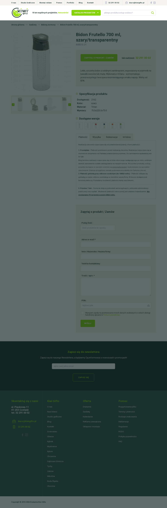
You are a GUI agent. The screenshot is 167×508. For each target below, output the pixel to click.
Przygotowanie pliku (127, 407)
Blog (80, 3)
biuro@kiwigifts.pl (136, 3)
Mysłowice (52, 446)
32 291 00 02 (113, 3)
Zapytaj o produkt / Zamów (99, 58)
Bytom (50, 451)
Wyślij (87, 323)
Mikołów (51, 476)
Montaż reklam (45, 3)
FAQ (120, 441)
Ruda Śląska (52, 481)
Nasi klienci (52, 412)
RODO (121, 431)
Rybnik (50, 441)
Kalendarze (88, 417)
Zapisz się (83, 377)
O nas (13, 3)
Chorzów (51, 486)
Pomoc (59, 3)
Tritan (94, 107)
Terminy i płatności (127, 412)
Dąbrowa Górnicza (55, 461)
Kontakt (90, 3)
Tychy (49, 466)
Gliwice (50, 436)
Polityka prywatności (127, 436)
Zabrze (50, 471)
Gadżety (86, 412)
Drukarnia (87, 407)
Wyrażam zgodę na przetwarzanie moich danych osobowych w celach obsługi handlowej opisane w (117, 314)
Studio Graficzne (28, 3)
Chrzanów (51, 456)
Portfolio (70, 3)
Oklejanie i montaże (91, 426)
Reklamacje (124, 422)
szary (94, 103)
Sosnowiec (52, 431)
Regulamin (123, 426)
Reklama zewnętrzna (92, 422)
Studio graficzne (54, 417)
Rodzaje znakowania (128, 417)
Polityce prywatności (111, 315)
